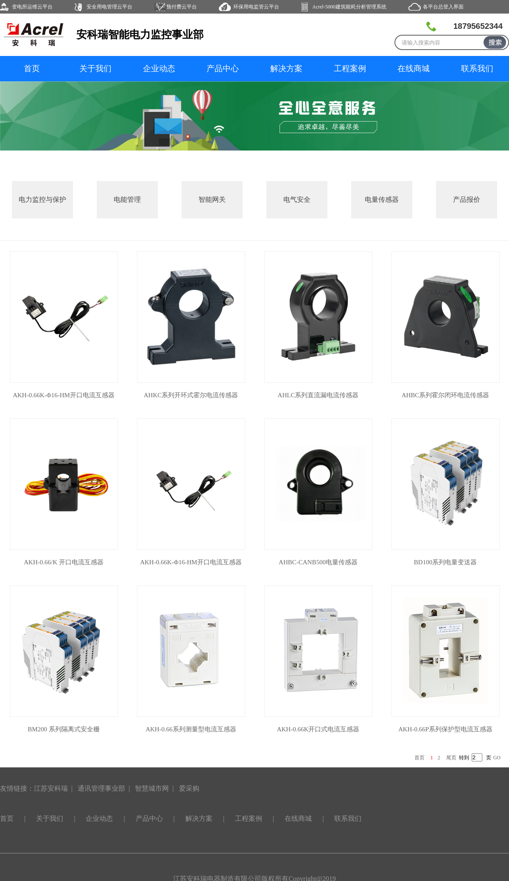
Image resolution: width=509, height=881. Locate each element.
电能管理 (127, 199)
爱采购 (189, 788)
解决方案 (286, 68)
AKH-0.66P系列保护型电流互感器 (445, 729)
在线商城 (413, 68)
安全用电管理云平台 (109, 7)
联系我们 (477, 68)
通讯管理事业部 (101, 788)
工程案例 (350, 68)
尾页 (451, 758)
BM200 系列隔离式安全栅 (64, 729)
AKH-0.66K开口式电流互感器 (318, 729)
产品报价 (466, 199)
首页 (32, 68)
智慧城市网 (152, 788)
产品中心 (223, 68)
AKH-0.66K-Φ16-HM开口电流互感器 (64, 395)
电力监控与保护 (42, 199)
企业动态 (159, 68)
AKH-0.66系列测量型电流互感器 (190, 729)
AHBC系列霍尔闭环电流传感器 (445, 395)
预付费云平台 (181, 7)
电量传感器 (382, 199)
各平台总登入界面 (443, 7)
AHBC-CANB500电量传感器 (318, 562)
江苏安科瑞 (51, 788)
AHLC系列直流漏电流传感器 (318, 395)
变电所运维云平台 (32, 7)
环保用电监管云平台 (256, 7)
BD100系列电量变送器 (445, 562)
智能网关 (212, 199)
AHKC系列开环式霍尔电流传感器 (191, 395)
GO (497, 758)
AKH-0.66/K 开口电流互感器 (63, 562)
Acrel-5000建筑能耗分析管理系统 (349, 7)
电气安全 (296, 199)
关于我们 (95, 68)
